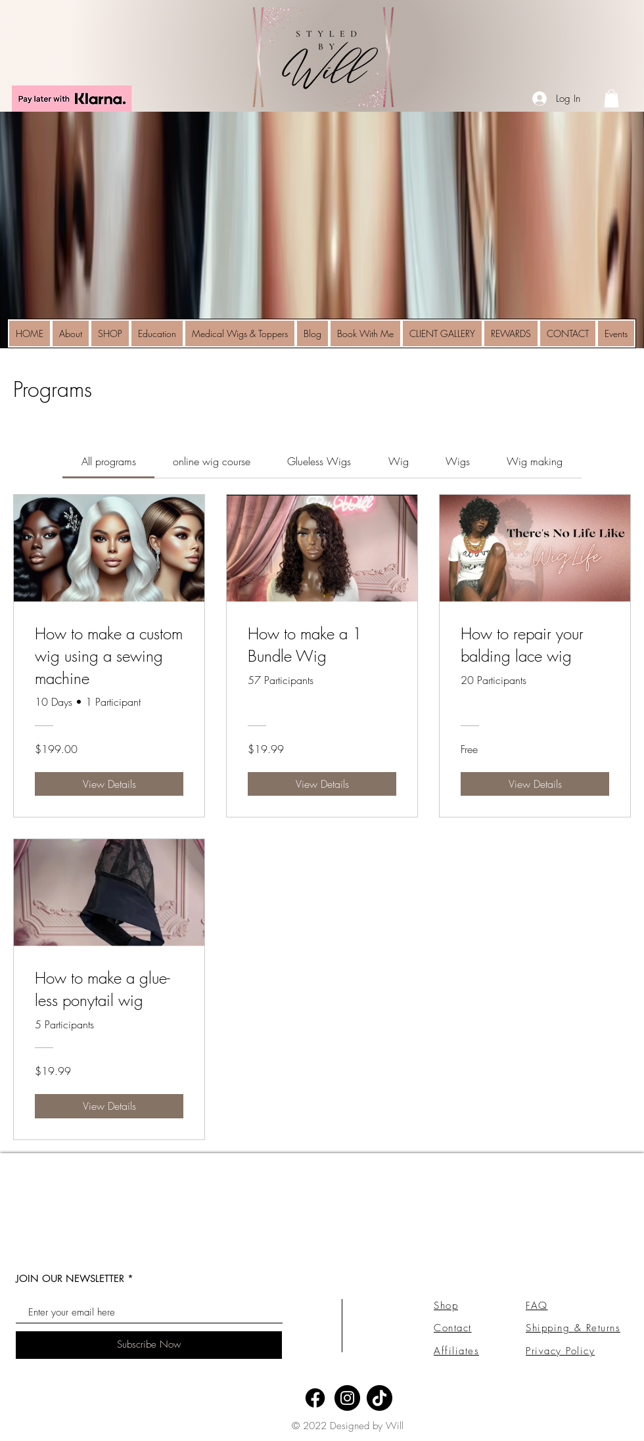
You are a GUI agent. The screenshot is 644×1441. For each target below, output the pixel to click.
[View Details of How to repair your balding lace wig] (535, 784)
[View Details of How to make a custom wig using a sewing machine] (109, 784)
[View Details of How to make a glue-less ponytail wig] (109, 1106)
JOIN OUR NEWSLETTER (70, 1278)
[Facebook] (315, 1398)
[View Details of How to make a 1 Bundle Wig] (322, 784)
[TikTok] (379, 1398)
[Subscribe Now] (149, 1345)
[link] (611, 98)
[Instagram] (347, 1398)
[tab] (108, 461)
